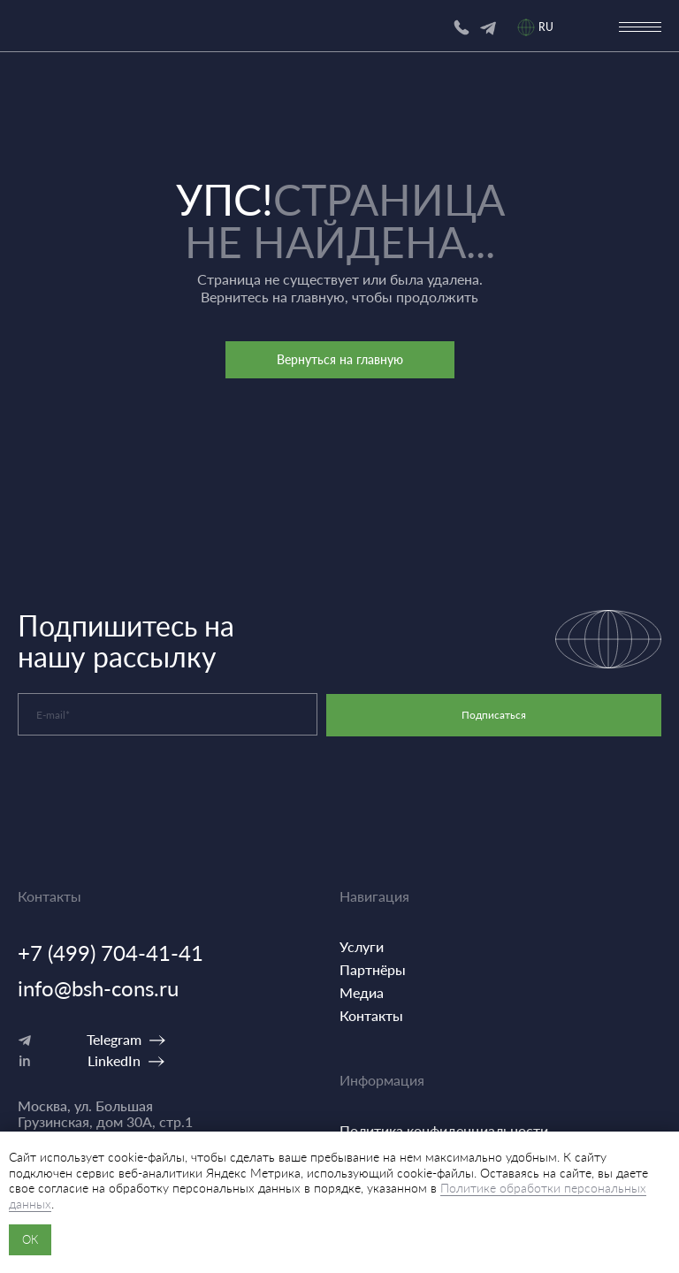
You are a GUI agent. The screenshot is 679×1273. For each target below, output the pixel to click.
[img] (488, 28)
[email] (167, 714)
